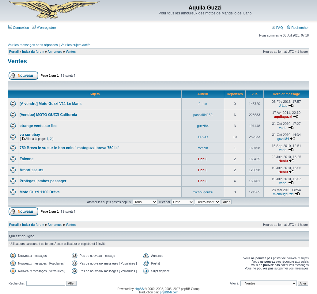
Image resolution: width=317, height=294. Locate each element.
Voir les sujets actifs (75, 45)
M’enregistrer (44, 27)
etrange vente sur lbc (38, 126)
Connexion (18, 27)
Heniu (203, 159)
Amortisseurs (31, 170)
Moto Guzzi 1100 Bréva (40, 192)
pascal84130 (202, 115)
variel (283, 128)
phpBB (139, 289)
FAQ (277, 27)
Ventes (71, 51)
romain (203, 148)
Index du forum (33, 51)
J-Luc (203, 104)
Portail (14, 51)
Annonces (54, 51)
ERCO (203, 137)
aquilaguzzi (283, 116)
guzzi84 (203, 126)
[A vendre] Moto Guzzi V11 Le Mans (50, 104)
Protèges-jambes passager (43, 181)
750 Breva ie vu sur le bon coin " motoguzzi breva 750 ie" (69, 148)
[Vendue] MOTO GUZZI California (48, 115)
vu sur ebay (30, 135)
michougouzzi (203, 192)
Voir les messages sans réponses (33, 45)
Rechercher (298, 27)
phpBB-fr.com (169, 292)
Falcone (26, 159)
